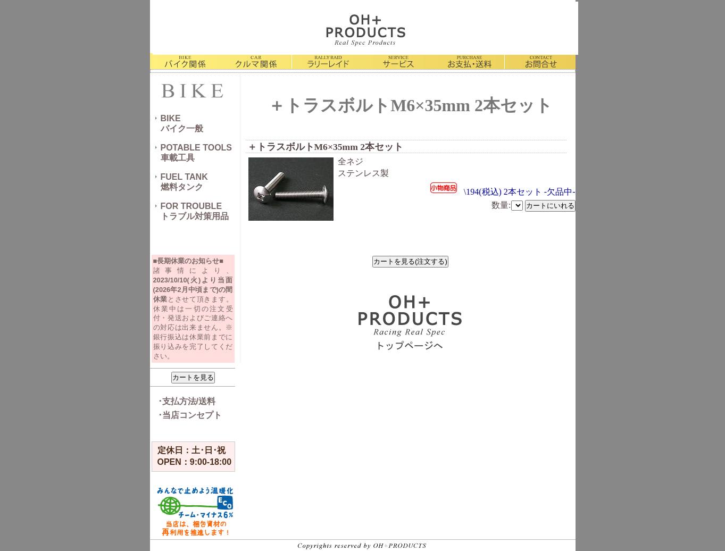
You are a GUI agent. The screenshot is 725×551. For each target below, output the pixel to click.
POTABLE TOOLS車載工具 (196, 152)
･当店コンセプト (190, 415)
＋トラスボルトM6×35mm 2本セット (325, 146)
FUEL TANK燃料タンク (184, 181)
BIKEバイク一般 (182, 123)
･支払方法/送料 (186, 401)
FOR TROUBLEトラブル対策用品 (195, 211)
